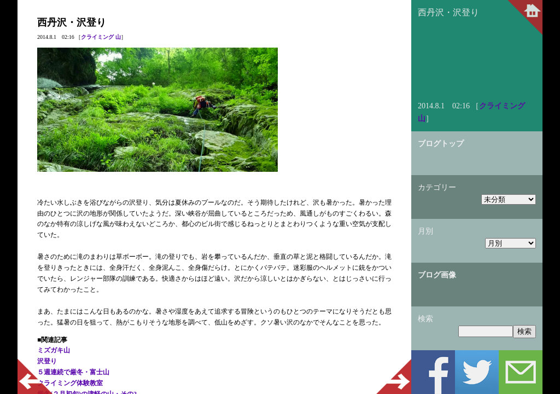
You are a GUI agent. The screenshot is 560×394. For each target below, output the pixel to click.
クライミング (97, 37)
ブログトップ (441, 144)
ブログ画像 (437, 275)
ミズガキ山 (53, 350)
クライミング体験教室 (70, 383)
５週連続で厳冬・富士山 (73, 372)
